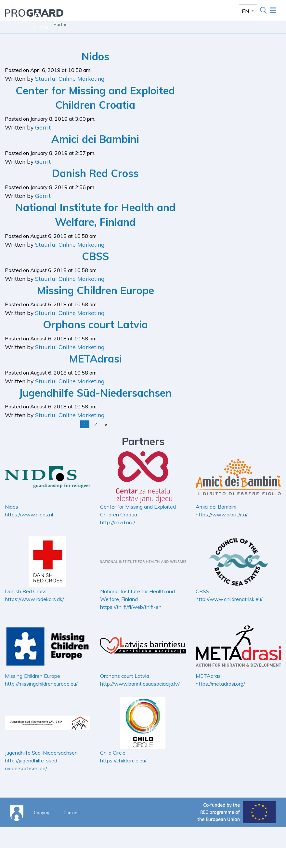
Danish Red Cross (95, 173)
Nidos (95, 56)
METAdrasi (95, 358)
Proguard (34, 12)
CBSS (95, 256)
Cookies (71, 812)
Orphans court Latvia (95, 324)
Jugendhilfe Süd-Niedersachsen (95, 392)
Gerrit (43, 127)
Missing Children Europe (95, 290)
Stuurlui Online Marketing (70, 78)
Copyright (43, 812)
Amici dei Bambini (95, 138)
